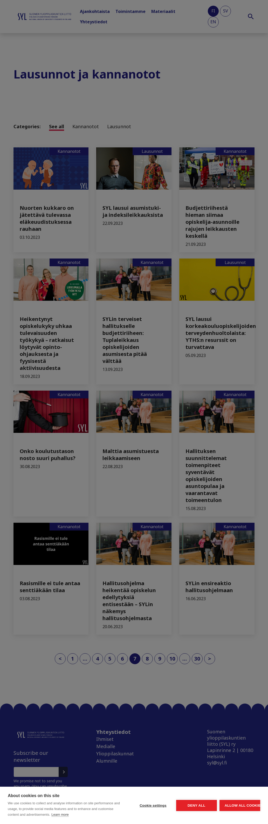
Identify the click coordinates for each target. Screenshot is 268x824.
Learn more (41, 814)
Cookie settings (104, 797)
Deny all (167, 797)
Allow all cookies (230, 797)
